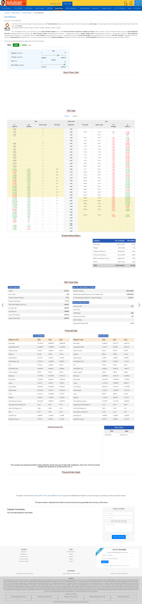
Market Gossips (39, 8)
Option (75, 116)
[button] (131, 3)
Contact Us (24, 554)
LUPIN (40, 496)
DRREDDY (54, 496)
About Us (24, 551)
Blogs (71, 559)
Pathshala (49, 8)
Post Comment (118, 537)
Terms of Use (24, 556)
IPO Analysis (28, 8)
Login (138, 4)
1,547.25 (43, 67)
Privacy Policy (24, 559)
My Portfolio (137, 8)
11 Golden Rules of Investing (24, 573)
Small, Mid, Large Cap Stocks (118, 573)
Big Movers (95, 8)
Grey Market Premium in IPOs (71, 573)
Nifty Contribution (71, 8)
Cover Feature (18, 8)
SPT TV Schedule (120, 8)
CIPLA (45, 496)
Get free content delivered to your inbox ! (117, 552)
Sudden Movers (106, 8)
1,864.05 (43, 57)
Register (138, 1)
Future (67, 116)
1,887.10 (63, 57)
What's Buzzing (6, 8)
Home (6, 13)
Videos (130, 8)
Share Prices (59, 8)
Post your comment (119, 509)
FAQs (71, 554)
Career (71, 561)
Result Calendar (84, 8)
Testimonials (71, 551)
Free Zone (67, 4)
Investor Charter (24, 561)
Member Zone (55, 4)
